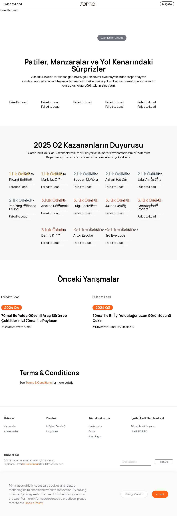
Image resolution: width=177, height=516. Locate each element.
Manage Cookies (134, 494)
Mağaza (167, 4)
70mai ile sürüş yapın (143, 426)
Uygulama (52, 431)
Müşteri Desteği (56, 426)
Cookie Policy (34, 503)
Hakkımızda (95, 426)
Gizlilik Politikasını (31, 464)
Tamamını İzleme (24, 187)
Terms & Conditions (38, 383)
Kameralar (10, 426)
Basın (91, 431)
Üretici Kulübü (139, 431)
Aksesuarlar (11, 431)
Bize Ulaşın (94, 436)
